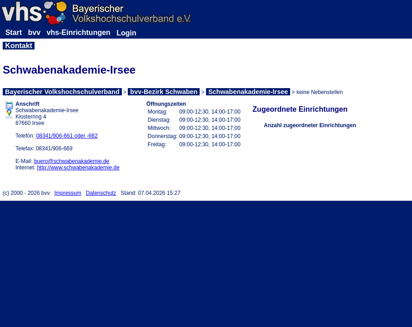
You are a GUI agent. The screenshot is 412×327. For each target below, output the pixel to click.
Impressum (67, 193)
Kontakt (18, 46)
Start (13, 32)
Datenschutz (101, 193)
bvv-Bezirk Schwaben (163, 91)
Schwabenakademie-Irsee (248, 91)
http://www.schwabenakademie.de (78, 167)
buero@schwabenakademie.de (72, 161)
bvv (34, 32)
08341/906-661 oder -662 (66, 136)
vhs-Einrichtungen (78, 32)
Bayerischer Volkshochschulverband (62, 91)
